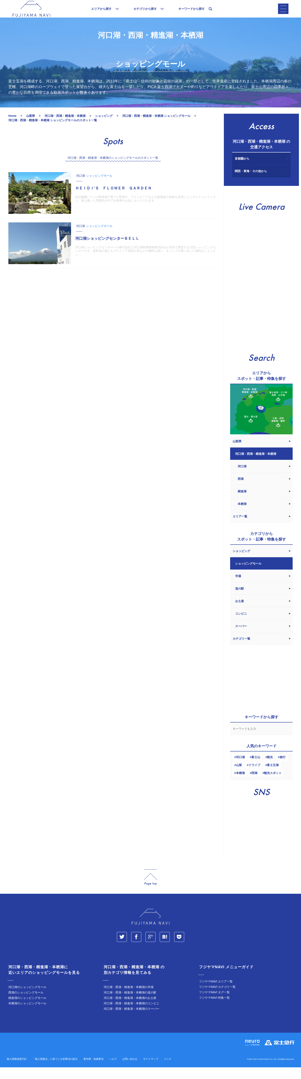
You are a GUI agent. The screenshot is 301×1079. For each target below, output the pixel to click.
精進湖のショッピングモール (27, 1009)
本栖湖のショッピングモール (27, 1014)
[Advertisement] (112, 318)
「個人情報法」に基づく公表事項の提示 (55, 1070)
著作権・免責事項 (93, 1070)
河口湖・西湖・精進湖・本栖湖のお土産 (130, 1009)
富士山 (255, 768)
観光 (270, 768)
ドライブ (254, 776)
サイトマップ (150, 1070)
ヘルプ (113, 1070)
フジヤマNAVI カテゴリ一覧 (217, 998)
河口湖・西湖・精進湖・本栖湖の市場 (128, 998)
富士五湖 (273, 776)
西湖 (254, 784)
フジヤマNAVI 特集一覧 (214, 1009)
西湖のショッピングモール (25, 1004)
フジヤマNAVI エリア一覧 (216, 993)
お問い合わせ (129, 1070)
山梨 (239, 776)
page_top (150, 889)
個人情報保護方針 (17, 1070)
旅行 (283, 768)
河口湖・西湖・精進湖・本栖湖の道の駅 (130, 1004)
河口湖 (240, 768)
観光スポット (273, 784)
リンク (167, 1070)
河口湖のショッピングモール (27, 998)
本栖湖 (240, 784)
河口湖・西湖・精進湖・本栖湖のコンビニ (131, 1014)
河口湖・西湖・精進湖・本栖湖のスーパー (131, 1020)
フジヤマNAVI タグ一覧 (214, 1003)
